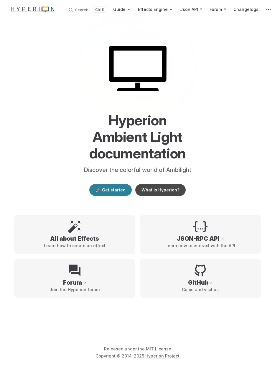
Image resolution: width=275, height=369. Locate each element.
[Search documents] (87, 9)
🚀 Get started (110, 189)
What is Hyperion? (160, 189)
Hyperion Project (162, 355)
